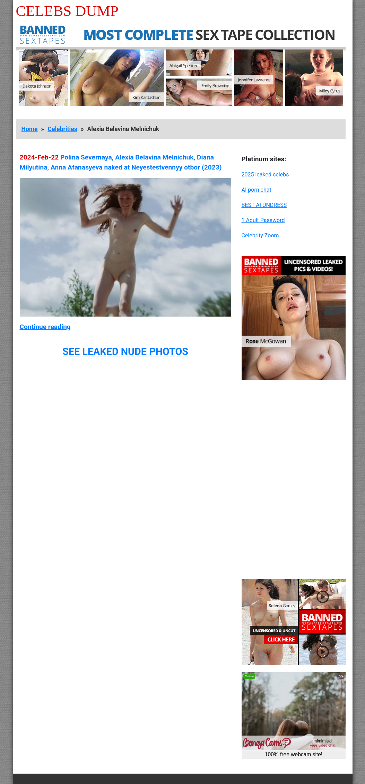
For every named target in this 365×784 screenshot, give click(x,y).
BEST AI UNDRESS (264, 205)
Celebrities (62, 129)
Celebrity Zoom (260, 235)
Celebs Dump (67, 11)
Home (29, 129)
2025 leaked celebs (265, 174)
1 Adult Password (263, 220)
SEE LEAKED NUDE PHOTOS (125, 351)
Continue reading (45, 327)
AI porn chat (256, 189)
